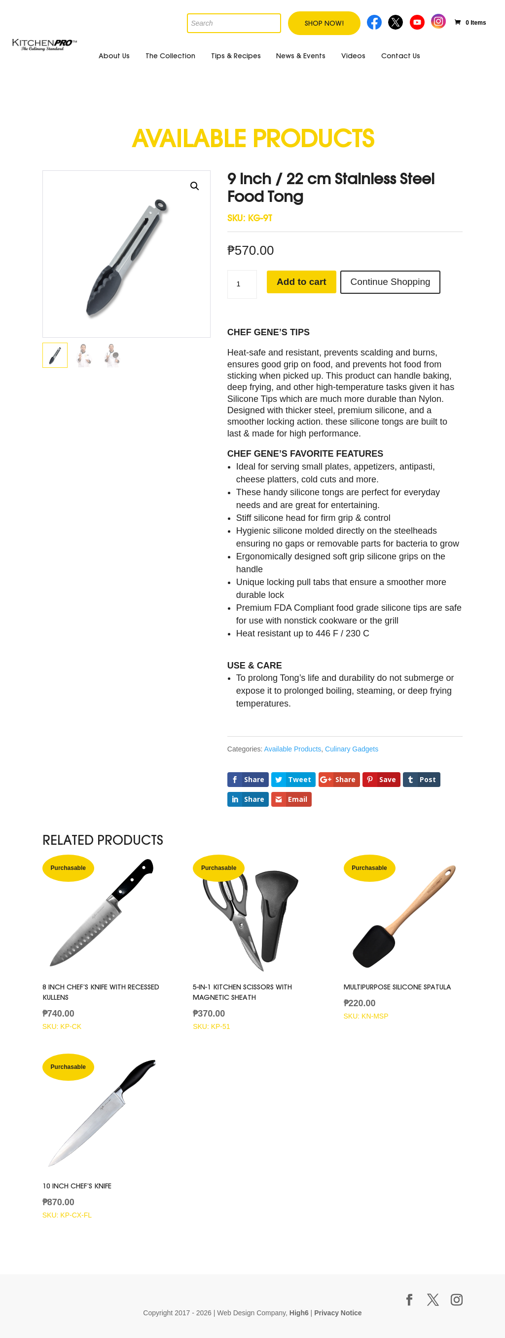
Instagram (439, 20)
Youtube (418, 21)
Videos (353, 55)
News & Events (300, 55)
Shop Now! (324, 23)
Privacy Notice (338, 1313)
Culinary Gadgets (351, 749)
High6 (299, 1313)
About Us (114, 55)
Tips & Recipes (236, 55)
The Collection (170, 55)
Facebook (374, 21)
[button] (195, 186)
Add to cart (303, 281)
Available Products (293, 749)
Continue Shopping (397, 281)
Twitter (396, 21)
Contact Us (400, 55)
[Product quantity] (242, 284)
